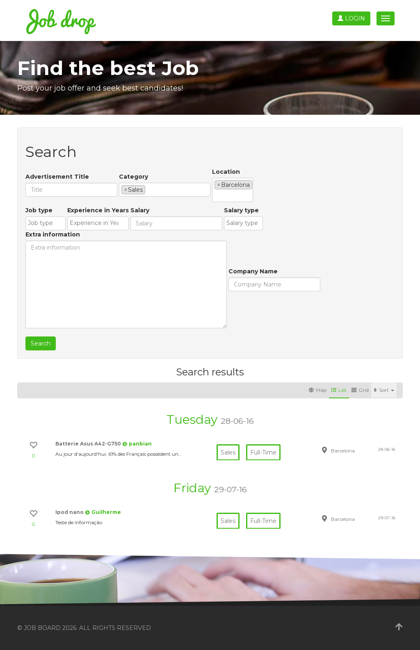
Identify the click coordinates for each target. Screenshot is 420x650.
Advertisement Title (57, 176)
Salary (139, 210)
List (339, 390)
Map (317, 390)
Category (133, 176)
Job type (38, 210)
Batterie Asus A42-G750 (88, 444)
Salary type (241, 210)
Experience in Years (98, 210)
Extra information (52, 234)
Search (40, 343)
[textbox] (149, 189)
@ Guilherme (103, 512)
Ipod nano (70, 512)
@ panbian (137, 444)
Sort (384, 390)
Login (351, 18)
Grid (360, 390)
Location (226, 171)
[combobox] (164, 190)
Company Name (253, 271)
